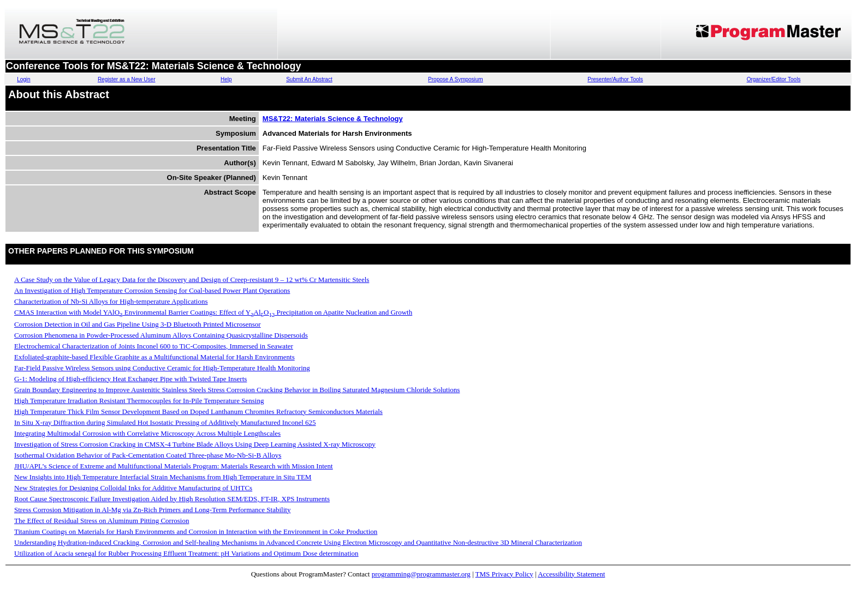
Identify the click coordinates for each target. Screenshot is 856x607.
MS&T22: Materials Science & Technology (333, 119)
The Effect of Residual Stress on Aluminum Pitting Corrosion (101, 520)
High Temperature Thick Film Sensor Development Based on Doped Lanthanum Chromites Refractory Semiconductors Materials (198, 411)
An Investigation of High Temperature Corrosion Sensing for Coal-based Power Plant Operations (152, 290)
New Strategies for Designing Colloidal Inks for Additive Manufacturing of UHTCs (133, 488)
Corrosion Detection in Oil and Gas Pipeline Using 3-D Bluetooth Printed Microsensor (137, 324)
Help (226, 79)
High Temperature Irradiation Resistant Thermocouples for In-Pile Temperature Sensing (139, 400)
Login (23, 79)
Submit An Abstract (309, 79)
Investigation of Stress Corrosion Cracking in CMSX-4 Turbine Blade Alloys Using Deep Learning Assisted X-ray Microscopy (195, 444)
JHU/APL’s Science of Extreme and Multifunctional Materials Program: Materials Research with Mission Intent (173, 466)
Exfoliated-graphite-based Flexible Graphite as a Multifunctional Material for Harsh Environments (154, 357)
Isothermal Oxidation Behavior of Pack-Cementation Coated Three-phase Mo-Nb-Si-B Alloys (147, 455)
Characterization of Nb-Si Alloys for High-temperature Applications (111, 301)
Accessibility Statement (571, 574)
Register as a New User (127, 79)
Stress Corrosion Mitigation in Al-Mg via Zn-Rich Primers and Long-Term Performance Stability (152, 510)
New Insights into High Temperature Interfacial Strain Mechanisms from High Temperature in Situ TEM (162, 477)
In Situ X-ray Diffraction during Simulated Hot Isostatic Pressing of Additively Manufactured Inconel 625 (165, 422)
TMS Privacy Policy (504, 574)
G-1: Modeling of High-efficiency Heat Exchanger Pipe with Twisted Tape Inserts (130, 379)
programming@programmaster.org (421, 574)
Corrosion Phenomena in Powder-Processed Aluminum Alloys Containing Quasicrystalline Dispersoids (161, 335)
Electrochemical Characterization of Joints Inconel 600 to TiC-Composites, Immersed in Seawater (153, 346)
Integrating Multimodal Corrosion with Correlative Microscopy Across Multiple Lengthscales (147, 433)
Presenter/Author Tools (615, 79)
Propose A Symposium (455, 79)
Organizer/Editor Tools (774, 79)
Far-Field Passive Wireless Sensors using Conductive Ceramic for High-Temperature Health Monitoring (162, 368)
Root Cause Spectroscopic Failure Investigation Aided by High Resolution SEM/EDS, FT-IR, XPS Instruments (172, 499)
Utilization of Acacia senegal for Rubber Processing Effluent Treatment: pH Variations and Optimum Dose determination (186, 553)
